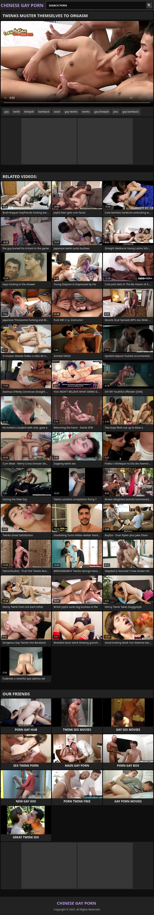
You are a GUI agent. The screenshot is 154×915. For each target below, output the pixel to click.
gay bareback (130, 111)
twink (16, 111)
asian (57, 111)
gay (6, 111)
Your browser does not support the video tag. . (77, 64)
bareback (44, 111)
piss (115, 111)
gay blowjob (101, 111)
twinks (86, 111)
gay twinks (71, 111)
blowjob (29, 111)
